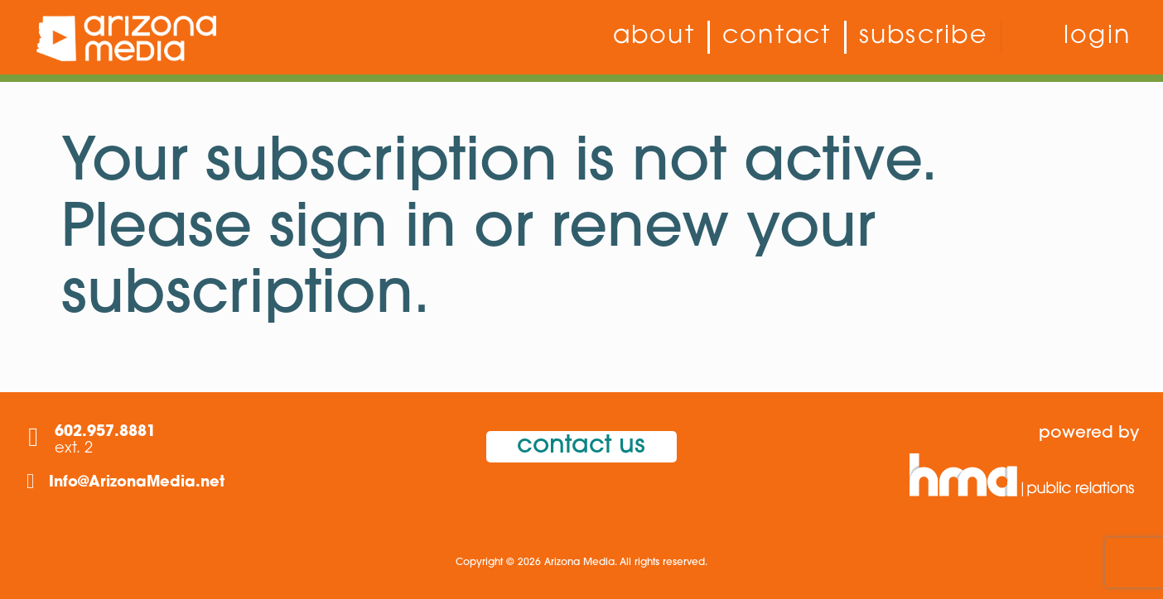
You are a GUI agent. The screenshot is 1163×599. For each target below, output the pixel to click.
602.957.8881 (105, 432)
